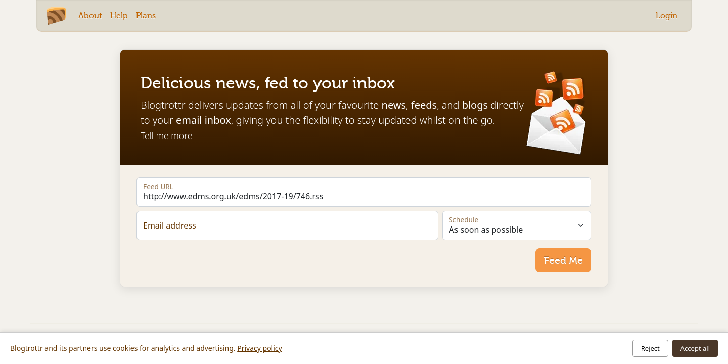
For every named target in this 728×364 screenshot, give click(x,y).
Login (666, 15)
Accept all (695, 348)
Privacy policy (259, 348)
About (90, 15)
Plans (146, 15)
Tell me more (166, 135)
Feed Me (563, 260)
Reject (650, 348)
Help (119, 15)
